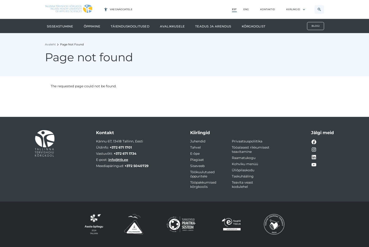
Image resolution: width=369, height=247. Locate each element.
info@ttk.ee (118, 160)
